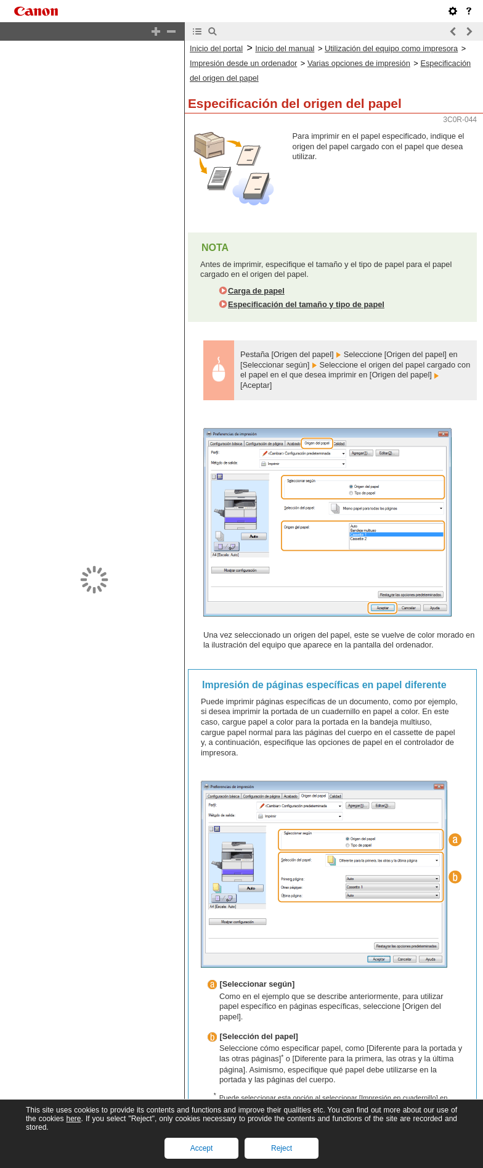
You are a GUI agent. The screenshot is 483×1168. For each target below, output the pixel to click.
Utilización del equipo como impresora (391, 48)
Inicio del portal (216, 48)
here (73, 1118)
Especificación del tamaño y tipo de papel (306, 304)
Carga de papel (256, 290)
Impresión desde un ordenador (243, 63)
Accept (201, 1148)
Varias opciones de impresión (358, 63)
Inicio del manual (284, 48)
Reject (281, 1148)
